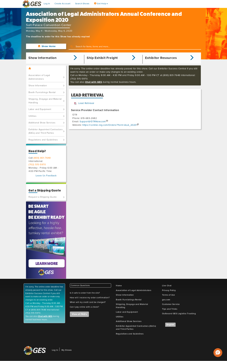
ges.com (166, 299)
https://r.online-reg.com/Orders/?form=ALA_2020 (109, 125)
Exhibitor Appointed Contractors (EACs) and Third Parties (46, 131)
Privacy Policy (169, 290)
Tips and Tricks (169, 309)
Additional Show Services (42, 122)
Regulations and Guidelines (43, 139)
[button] (217, 352)
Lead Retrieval (86, 103)
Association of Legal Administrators (39, 77)
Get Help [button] (101, 3)
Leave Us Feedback (46, 175)
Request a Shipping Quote (43, 197)
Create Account (62, 3)
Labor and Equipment (40, 109)
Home (119, 285)
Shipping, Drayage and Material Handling (45, 101)
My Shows (66, 350)
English (170, 324)
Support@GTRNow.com (93, 121)
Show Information (38, 85)
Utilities (32, 116)
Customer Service (171, 304)
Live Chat (167, 285)
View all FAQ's (79, 314)
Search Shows (82, 3)
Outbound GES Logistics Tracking (179, 313)
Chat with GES (93, 82)
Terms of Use (168, 295)
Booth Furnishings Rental (42, 92)
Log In (47, 3)
